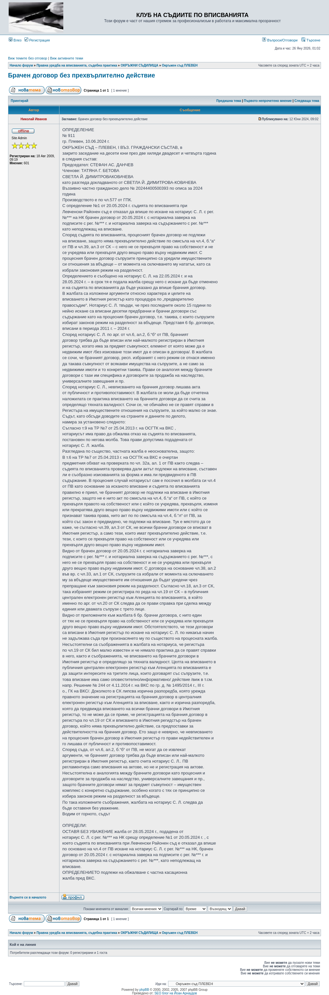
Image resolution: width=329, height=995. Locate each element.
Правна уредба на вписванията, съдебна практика (77, 65)
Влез (15, 40)
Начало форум (21, 65)
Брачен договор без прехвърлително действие (81, 75)
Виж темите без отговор (27, 58)
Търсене (310, 40)
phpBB (144, 989)
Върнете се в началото (28, 897)
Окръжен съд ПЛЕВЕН (180, 65)
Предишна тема (228, 101)
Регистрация (37, 40)
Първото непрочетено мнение (268, 101)
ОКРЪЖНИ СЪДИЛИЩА (139, 65)
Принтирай (19, 101)
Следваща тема (306, 101)
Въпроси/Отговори (280, 40)
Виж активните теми (66, 58)
